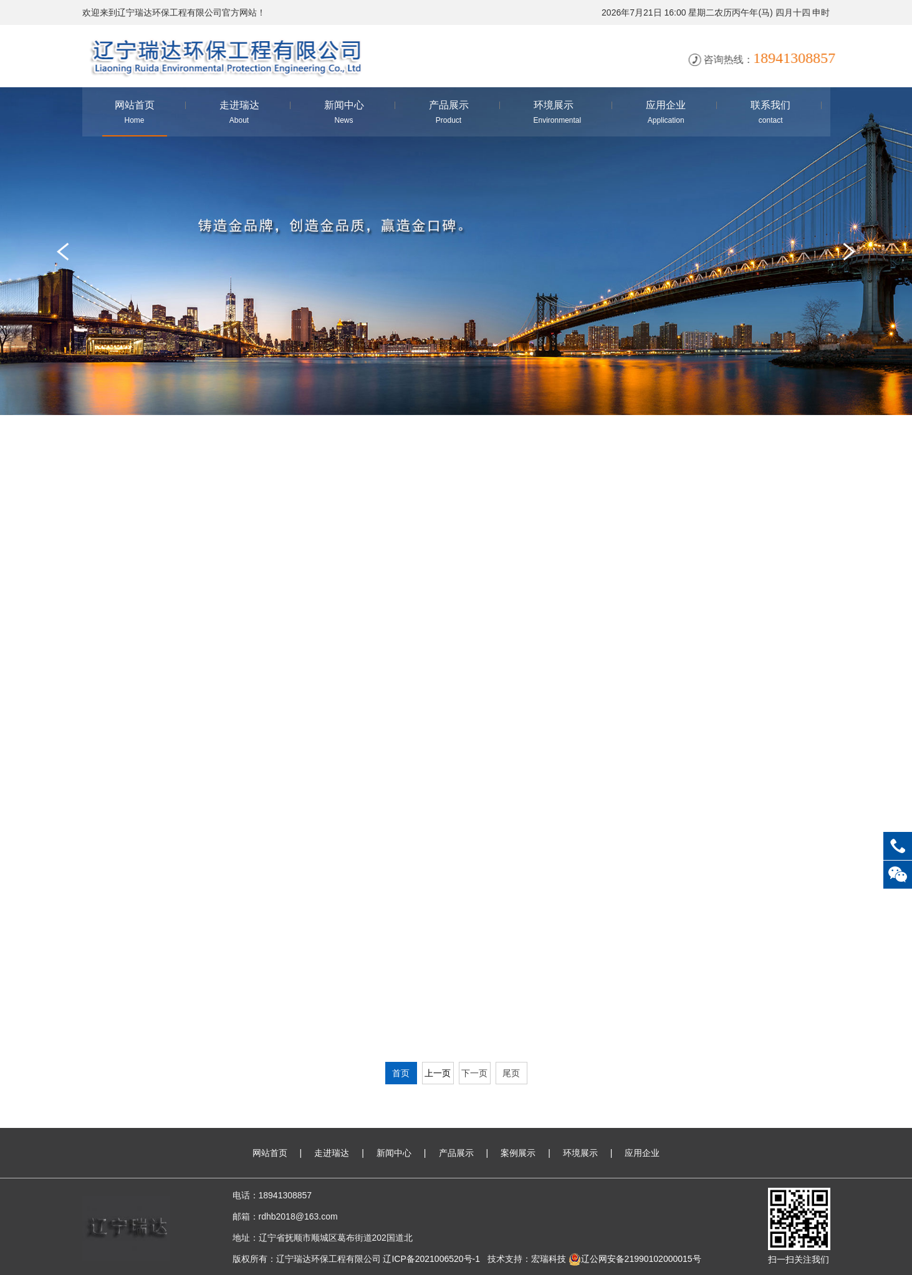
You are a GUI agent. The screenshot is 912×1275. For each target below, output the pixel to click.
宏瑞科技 (548, 1259)
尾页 (511, 1073)
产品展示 (456, 1153)
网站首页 (269, 1153)
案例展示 (518, 1153)
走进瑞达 (331, 1153)
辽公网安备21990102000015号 (635, 1259)
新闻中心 (394, 1153)
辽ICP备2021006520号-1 (431, 1259)
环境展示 (580, 1153)
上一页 (438, 1073)
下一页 (474, 1073)
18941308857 (897, 846)
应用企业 (642, 1153)
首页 (401, 1073)
